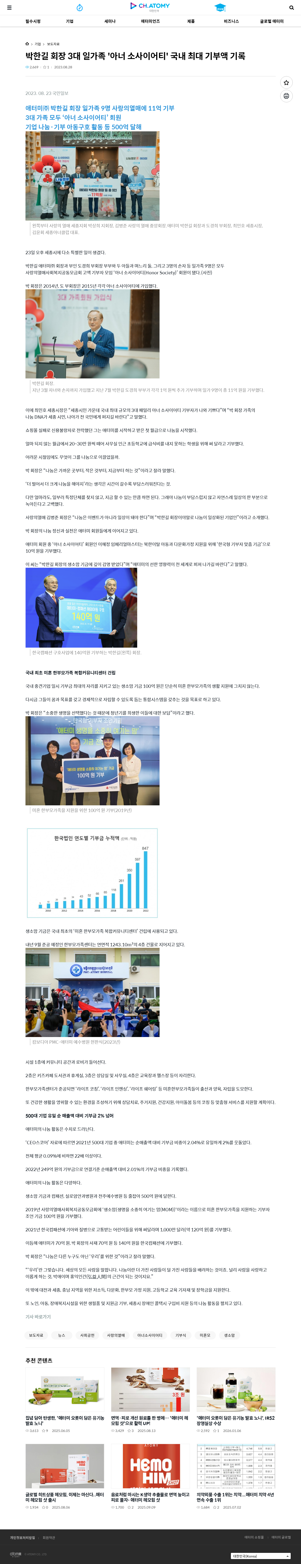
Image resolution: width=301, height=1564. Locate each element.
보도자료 (53, 43)
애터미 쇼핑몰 (254, 1537)
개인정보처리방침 (22, 1537)
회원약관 (49, 1537)
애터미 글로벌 (281, 1537)
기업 (38, 43)
